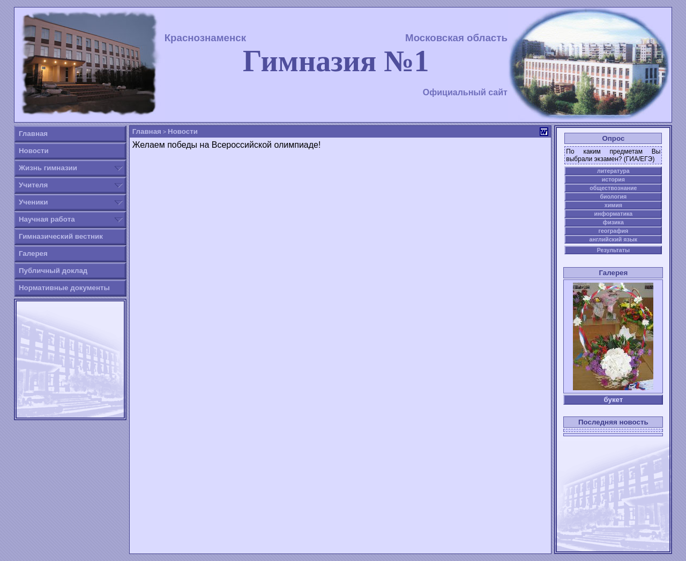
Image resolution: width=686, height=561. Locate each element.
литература (613, 171)
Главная (33, 134)
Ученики (33, 202)
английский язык (614, 239)
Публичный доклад (53, 271)
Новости (34, 151)
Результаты (613, 250)
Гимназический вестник (61, 236)
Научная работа (47, 219)
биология (613, 196)
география (613, 231)
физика (613, 222)
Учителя (33, 185)
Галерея (33, 253)
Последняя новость (613, 422)
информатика (613, 213)
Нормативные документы (64, 288)
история (613, 179)
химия (613, 205)
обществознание (613, 188)
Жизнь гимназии (48, 168)
